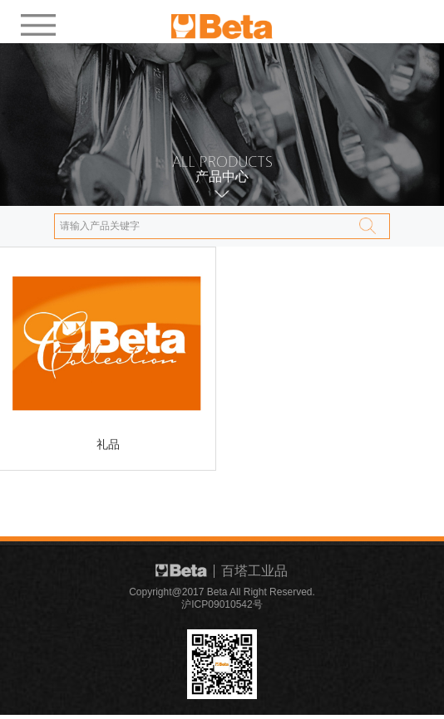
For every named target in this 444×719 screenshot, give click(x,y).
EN (381, 19)
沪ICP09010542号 (221, 606)
